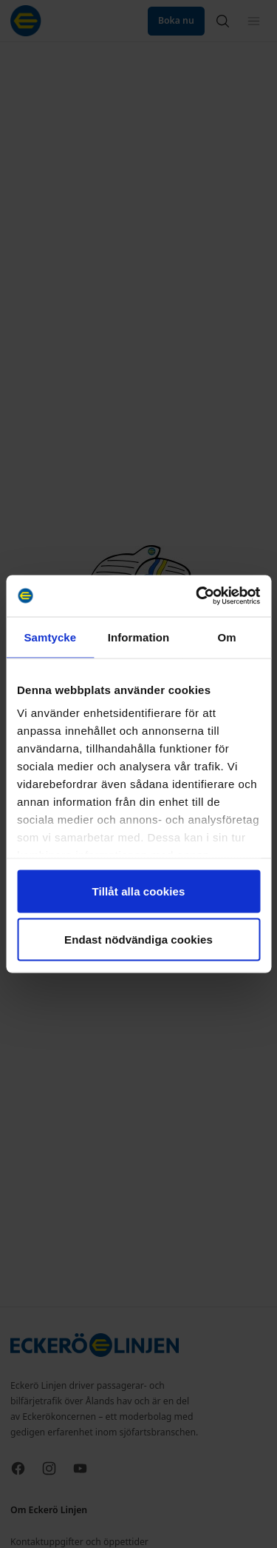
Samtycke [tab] (50, 636)
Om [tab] (227, 636)
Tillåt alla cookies (138, 890)
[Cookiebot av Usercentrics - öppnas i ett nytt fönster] (197, 596)
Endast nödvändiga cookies (138, 939)
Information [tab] (139, 636)
